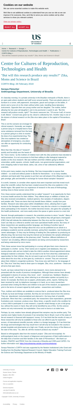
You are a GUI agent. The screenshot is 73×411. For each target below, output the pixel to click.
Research (12, 48)
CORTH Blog (6, 53)
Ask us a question (8, 384)
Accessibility (6, 404)
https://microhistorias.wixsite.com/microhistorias (38, 343)
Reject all (10, 27)
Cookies (22, 404)
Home (4, 48)
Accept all (24, 27)
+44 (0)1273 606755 (9, 390)
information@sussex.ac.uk (10, 393)
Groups (21, 48)
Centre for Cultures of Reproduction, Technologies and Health (24, 51)
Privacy (15, 404)
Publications (54, 51)
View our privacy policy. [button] (12, 22)
